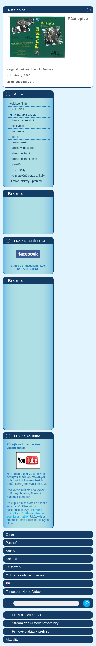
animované (19, 142)
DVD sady (18, 170)
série (15, 137)
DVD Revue (17, 109)
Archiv (19, 94)
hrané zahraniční (23, 120)
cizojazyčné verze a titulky (29, 175)
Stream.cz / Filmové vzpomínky (35, 623)
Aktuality (12, 639)
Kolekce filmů (18, 103)
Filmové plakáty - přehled (26, 181)
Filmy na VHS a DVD (23, 114)
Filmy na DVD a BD (26, 615)
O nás (10, 534)
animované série (23, 148)
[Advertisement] (28, 215)
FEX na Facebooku (29, 241)
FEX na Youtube (27, 436)
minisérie (18, 131)
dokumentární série (24, 159)
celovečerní (19, 125)
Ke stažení (14, 567)
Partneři (11, 543)
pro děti (17, 164)
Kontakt (11, 559)
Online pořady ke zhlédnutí (26, 575)
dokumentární (21, 153)
